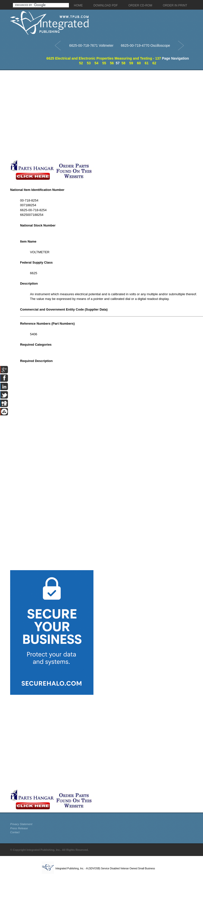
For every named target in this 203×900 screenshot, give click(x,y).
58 (123, 63)
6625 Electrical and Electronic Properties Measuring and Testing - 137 (103, 58)
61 (147, 63)
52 (81, 63)
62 (154, 63)
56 (112, 63)
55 (104, 63)
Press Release (19, 828)
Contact (15, 832)
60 (139, 63)
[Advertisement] (51, 114)
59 (131, 63)
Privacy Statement (21, 824)
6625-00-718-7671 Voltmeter (91, 45)
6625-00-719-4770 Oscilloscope (145, 45)
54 (96, 63)
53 (89, 63)
